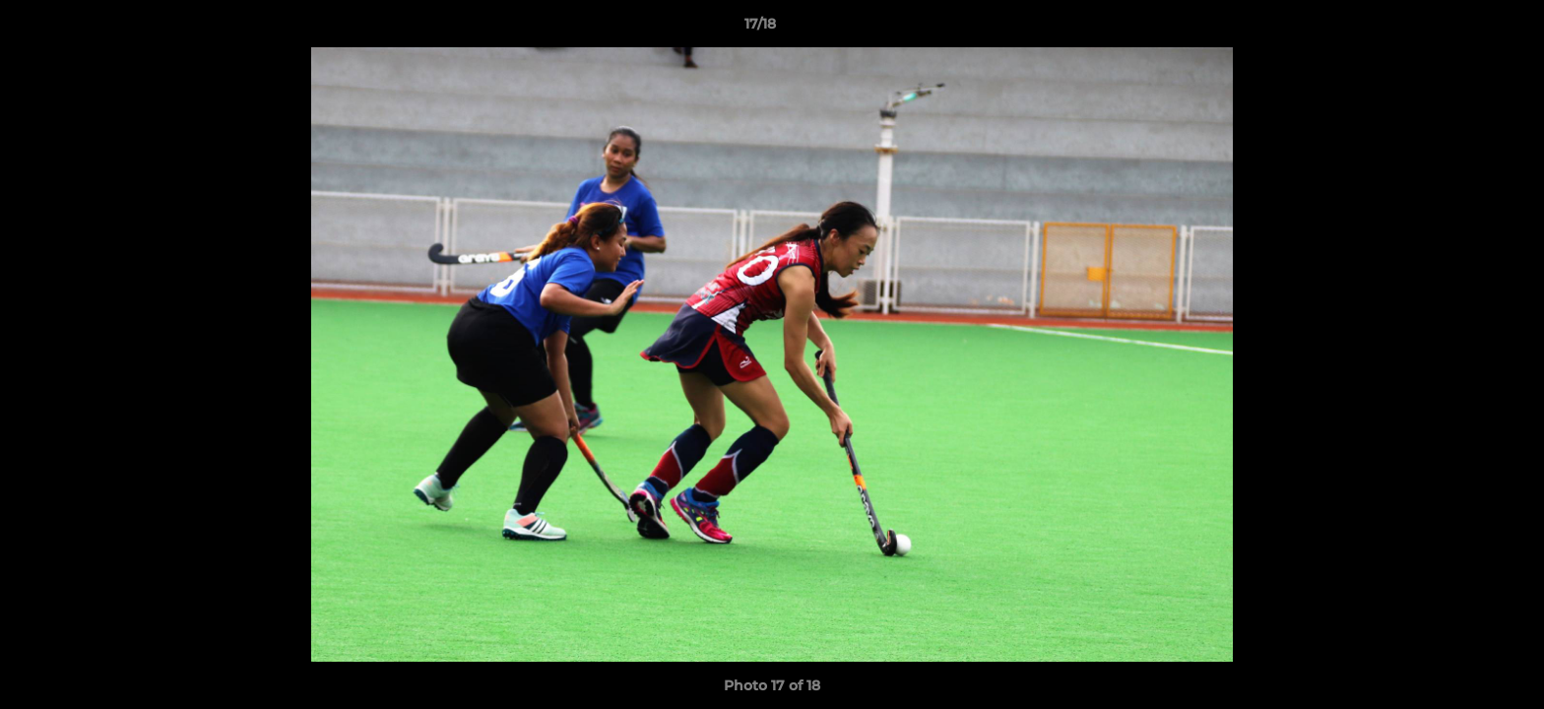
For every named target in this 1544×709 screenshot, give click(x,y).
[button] (1461, 28)
